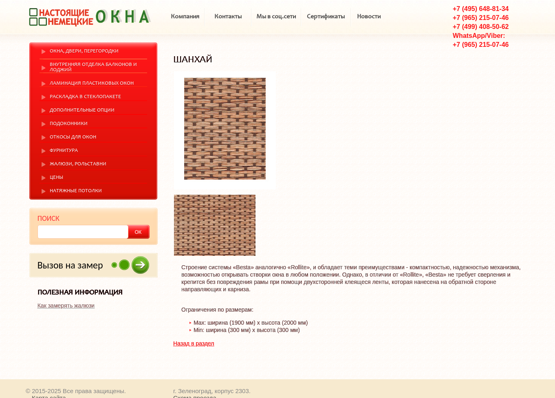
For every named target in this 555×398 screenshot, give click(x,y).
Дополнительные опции (82, 110)
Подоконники (69, 124)
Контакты (228, 16)
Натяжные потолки (76, 191)
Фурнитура (64, 151)
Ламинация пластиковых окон (92, 83)
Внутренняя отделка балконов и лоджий (93, 67)
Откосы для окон (73, 137)
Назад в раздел (193, 343)
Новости (369, 16)
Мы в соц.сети (276, 16)
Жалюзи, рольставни (78, 164)
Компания (185, 16)
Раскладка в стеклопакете (85, 97)
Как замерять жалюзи (66, 305)
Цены (56, 177)
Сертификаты (326, 16)
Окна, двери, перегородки (84, 51)
